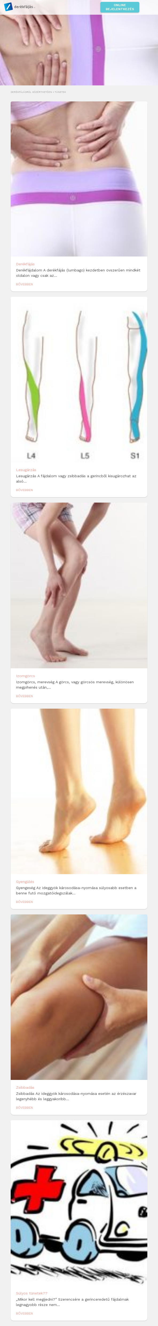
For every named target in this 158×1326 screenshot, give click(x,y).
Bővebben (24, 284)
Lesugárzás (26, 470)
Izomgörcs (25, 676)
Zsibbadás (25, 1087)
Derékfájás (25, 264)
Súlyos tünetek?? (32, 1293)
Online (120, 7)
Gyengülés (25, 881)
